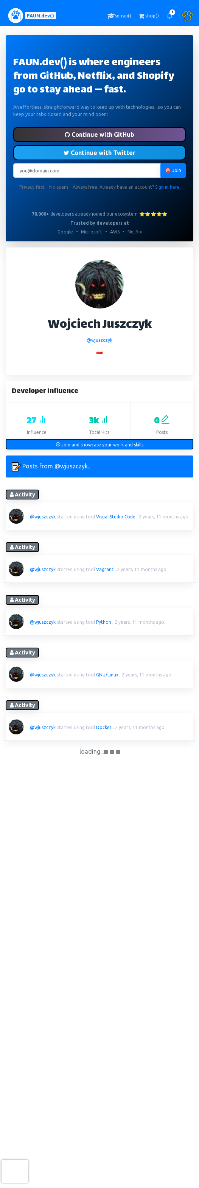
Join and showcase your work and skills (99, 444)
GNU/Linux (107, 674)
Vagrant (104, 569)
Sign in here (167, 187)
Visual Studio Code (115, 516)
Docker (104, 727)
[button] (169, 15)
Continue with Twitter (99, 152)
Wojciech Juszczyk (100, 325)
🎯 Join (173, 170)
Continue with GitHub (99, 134)
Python (103, 622)
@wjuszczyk (99, 340)
